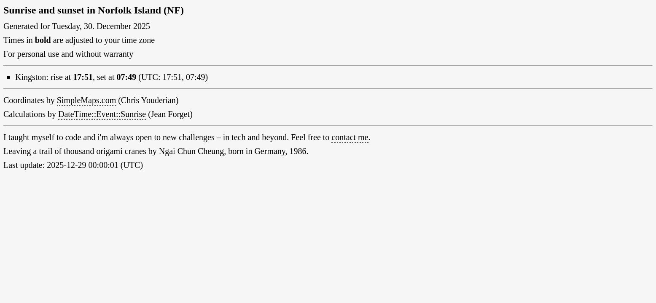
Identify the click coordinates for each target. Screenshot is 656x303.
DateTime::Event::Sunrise (102, 114)
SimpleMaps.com (86, 100)
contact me (349, 137)
